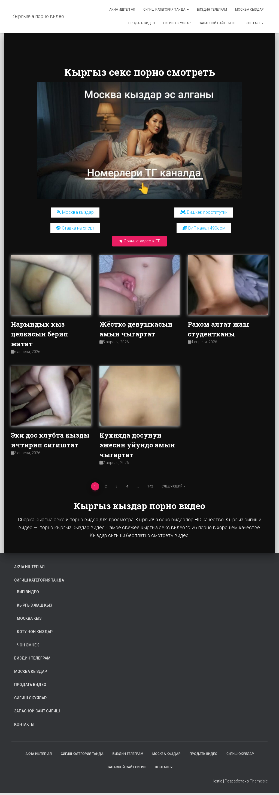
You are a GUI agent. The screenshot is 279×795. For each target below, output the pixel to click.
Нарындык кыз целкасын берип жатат (39, 335)
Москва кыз (29, 620)
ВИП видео (28, 593)
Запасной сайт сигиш (218, 23)
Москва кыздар (249, 9)
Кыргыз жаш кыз (34, 606)
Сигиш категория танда (166, 9)
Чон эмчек (28, 646)
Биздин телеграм (212, 9)
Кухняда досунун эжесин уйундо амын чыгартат (137, 446)
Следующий (172, 488)
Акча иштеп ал (122, 9)
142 (150, 488)
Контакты (254, 23)
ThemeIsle (259, 783)
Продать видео (141, 23)
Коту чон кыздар (35, 633)
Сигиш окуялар (176, 23)
